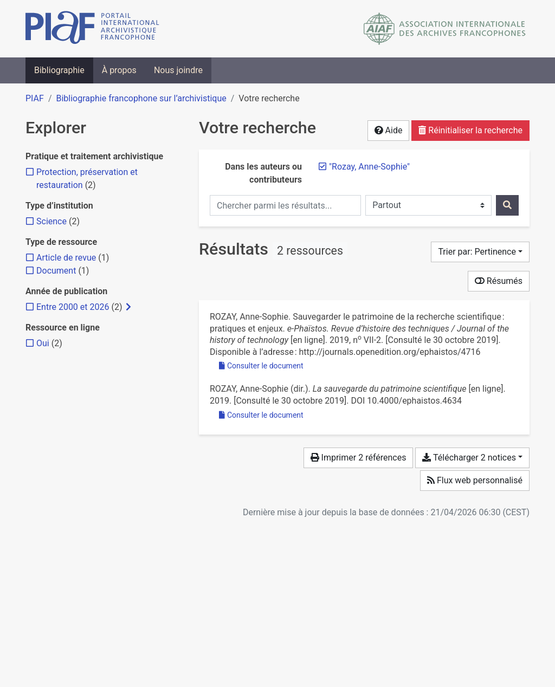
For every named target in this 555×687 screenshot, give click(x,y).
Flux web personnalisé (474, 480)
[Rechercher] (507, 205)
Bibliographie (59, 70)
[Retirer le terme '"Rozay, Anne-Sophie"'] (369, 166)
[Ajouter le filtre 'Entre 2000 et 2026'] (72, 307)
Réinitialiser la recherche (470, 130)
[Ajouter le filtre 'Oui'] (42, 343)
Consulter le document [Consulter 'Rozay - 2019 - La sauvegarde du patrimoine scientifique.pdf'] (261, 415)
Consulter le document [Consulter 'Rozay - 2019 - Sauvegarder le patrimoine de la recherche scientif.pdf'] (261, 365)
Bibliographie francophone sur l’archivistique (141, 98)
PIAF (34, 98)
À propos (119, 70)
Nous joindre (178, 70)
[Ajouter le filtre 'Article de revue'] (66, 257)
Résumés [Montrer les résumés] (498, 281)
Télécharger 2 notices (468, 457)
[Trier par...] (480, 252)
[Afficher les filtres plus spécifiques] (128, 307)
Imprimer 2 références (358, 457)
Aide (389, 130)
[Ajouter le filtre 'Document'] (56, 270)
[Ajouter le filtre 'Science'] (51, 221)
